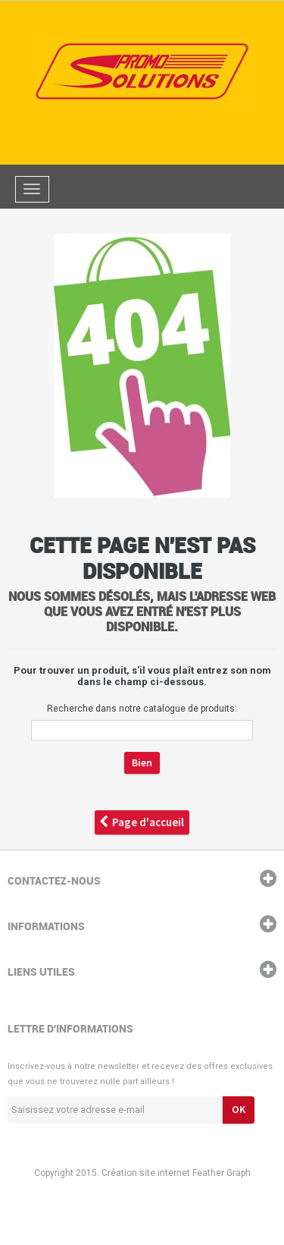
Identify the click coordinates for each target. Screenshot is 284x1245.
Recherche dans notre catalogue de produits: (142, 708)
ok (238, 1109)
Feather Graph (221, 1173)
